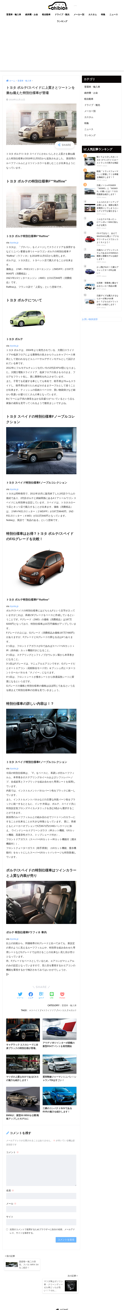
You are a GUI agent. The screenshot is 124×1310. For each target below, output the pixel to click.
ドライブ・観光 (62, 14)
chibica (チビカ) (60, 5)
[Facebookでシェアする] (30, 996)
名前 (10, 1195)
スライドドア (48, 1010)
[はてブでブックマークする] (41, 996)
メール (11, 1208)
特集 (103, 14)
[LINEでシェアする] (52, 996)
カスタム (92, 14)
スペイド (33, 1010)
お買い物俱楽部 (90, 341)
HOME (62, 1296)
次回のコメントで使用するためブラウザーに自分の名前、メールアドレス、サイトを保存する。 (42, 1236)
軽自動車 (46, 14)
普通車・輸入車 (13, 14)
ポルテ (73, 1010)
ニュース (113, 14)
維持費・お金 (31, 14)
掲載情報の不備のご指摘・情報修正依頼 (57, 1302)
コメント (12, 1157)
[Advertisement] (62, 49)
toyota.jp (14, 242)
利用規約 (82, 1302)
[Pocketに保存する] (62, 996)
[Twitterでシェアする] (20, 996)
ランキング (62, 21)
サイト (9, 1221)
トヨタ (62, 1010)
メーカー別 (79, 14)
